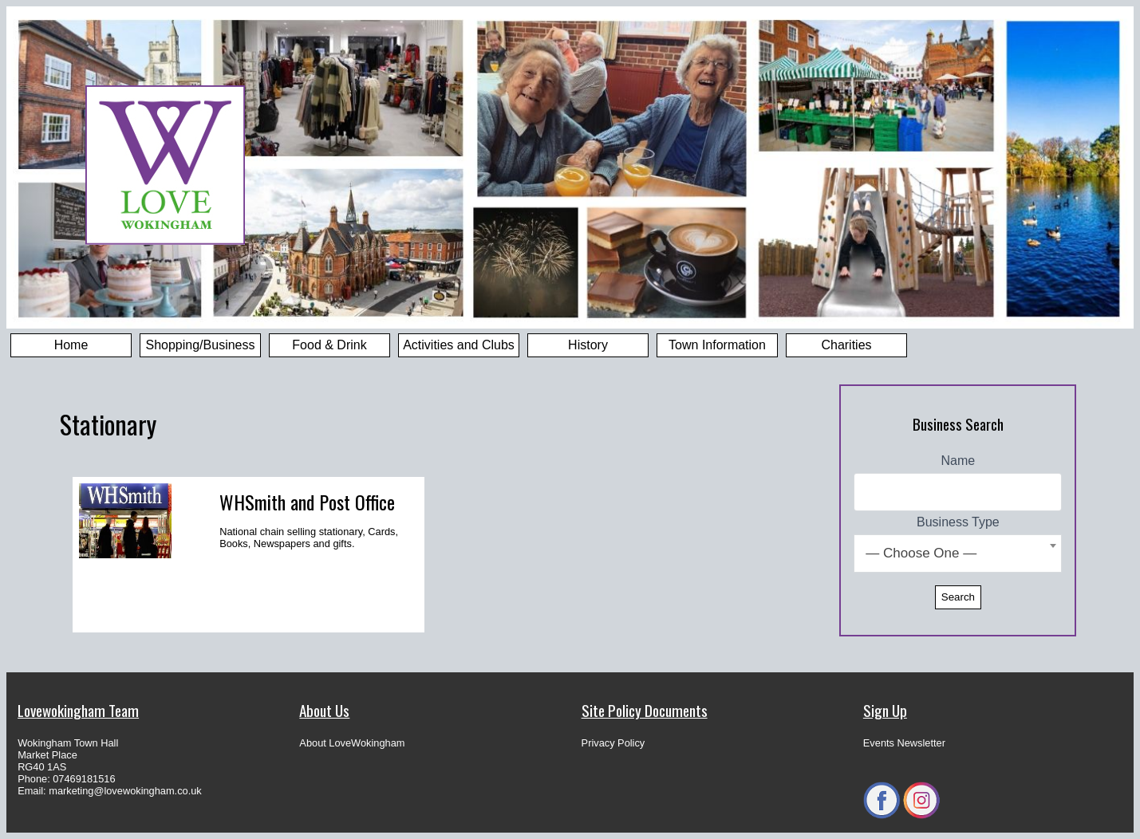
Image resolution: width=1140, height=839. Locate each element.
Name (958, 460)
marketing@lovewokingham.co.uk (125, 791)
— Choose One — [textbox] (921, 553)
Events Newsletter (904, 743)
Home (71, 345)
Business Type (958, 522)
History (588, 345)
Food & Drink (329, 345)
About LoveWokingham (351, 743)
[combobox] (958, 553)
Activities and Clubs (459, 345)
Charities (846, 345)
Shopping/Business (200, 345)
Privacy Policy (613, 743)
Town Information (717, 345)
